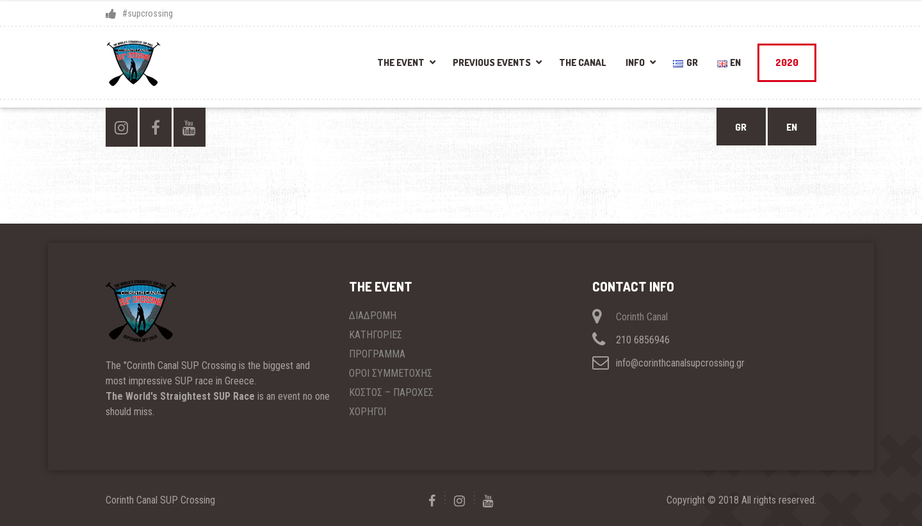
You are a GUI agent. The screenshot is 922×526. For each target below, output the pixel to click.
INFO (635, 62)
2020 (786, 62)
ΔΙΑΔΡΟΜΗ (372, 315)
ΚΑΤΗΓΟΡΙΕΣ (375, 335)
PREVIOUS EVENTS (492, 62)
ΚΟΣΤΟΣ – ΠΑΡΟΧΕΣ (391, 392)
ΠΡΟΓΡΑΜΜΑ (377, 354)
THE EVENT (401, 62)
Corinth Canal (642, 317)
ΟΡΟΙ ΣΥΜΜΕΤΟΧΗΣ (390, 373)
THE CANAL (582, 62)
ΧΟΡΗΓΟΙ (367, 412)
